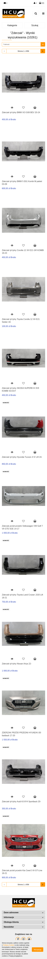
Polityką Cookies (8, 945)
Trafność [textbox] (6, 44)
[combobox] (23, 44)
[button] (41, 3)
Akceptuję (37, 950)
